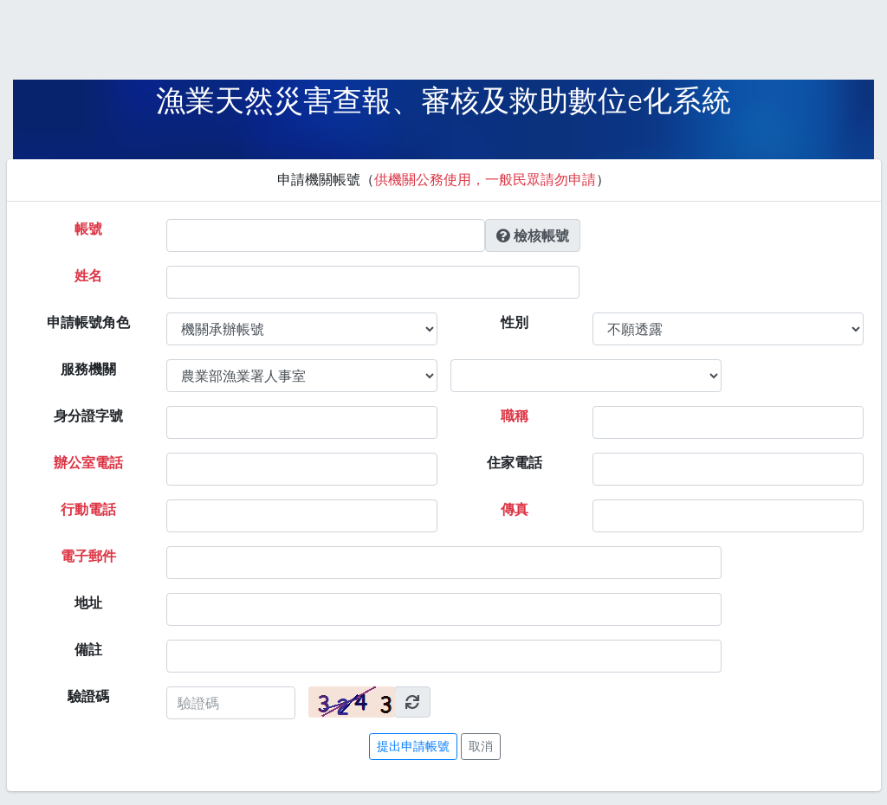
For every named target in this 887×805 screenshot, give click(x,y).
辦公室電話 (88, 462)
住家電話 (514, 462)
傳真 (514, 509)
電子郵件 (88, 556)
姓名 (88, 275)
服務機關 (88, 369)
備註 (88, 649)
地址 (88, 603)
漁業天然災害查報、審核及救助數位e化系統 (443, 101)
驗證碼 (88, 696)
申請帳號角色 (88, 322)
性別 (514, 322)
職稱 (514, 416)
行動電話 (88, 509)
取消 (481, 746)
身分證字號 (88, 416)
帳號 (88, 229)
